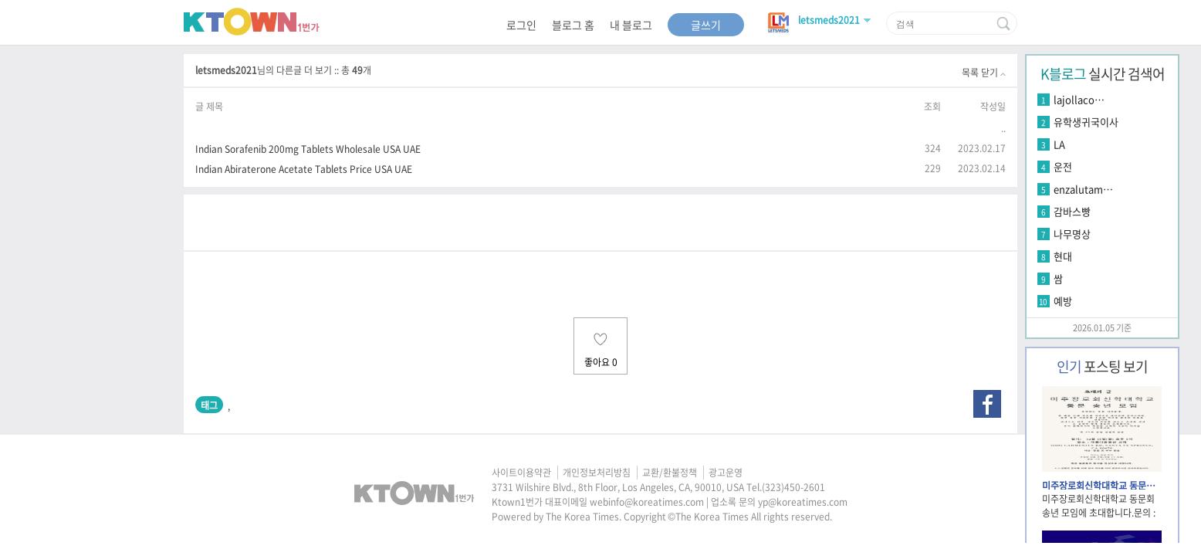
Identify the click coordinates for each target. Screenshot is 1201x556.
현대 (1063, 256)
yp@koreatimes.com (802, 502)
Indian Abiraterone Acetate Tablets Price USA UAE (303, 168)
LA (1059, 144)
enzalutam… (1083, 188)
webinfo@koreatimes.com (647, 502)
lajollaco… (1079, 99)
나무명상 (1072, 233)
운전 (1063, 166)
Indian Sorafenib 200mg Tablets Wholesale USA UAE (308, 148)
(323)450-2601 (793, 487)
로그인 (521, 24)
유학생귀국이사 (1086, 121)
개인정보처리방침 (597, 473)
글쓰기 (706, 24)
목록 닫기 (984, 73)
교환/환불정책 (669, 473)
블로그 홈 (573, 24)
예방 (1063, 300)
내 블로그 (631, 24)
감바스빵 (1072, 211)
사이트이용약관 (521, 473)
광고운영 (726, 473)
